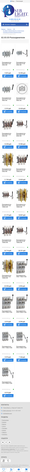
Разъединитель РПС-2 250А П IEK (21, 347)
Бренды (4, 424)
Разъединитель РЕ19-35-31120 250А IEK (6, 64)
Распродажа (5, 420)
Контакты (4, 434)
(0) (6, 69)
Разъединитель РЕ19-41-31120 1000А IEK (21, 170)
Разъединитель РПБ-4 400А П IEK (21, 311)
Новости (4, 432)
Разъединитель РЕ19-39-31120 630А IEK (6, 135)
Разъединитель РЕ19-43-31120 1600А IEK (6, 241)
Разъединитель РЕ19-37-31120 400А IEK (6, 99)
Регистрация (19, 1)
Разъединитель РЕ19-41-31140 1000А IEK (6, 206)
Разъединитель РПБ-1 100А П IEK (21, 276)
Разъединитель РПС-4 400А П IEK (7, 382)
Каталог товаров (9, 24)
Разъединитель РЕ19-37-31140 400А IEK (21, 99)
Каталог (4, 422)
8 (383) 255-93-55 (14, 19)
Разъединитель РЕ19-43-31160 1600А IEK (6, 277)
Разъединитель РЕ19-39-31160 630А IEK (6, 170)
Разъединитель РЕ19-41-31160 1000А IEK (21, 206)
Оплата (4, 430)
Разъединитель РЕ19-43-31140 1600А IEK (21, 241)
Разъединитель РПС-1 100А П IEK (7, 347)
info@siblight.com (7, 413)
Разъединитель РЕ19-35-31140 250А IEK (21, 64)
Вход (12, 1)
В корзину (9, 76)
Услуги (4, 426)
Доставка (4, 428)
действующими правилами (8, 449)
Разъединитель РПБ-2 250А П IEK (7, 311)
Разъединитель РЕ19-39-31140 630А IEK (21, 135)
